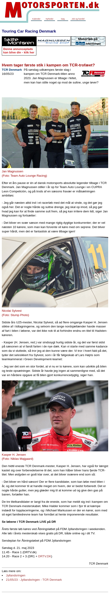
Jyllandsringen (15, 575)
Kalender (36, 19)
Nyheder (49, 19)
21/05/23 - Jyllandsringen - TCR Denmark (34, 579)
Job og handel (78, 19)
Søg (63, 19)
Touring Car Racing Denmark (29, 31)
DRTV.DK (44, 556)
